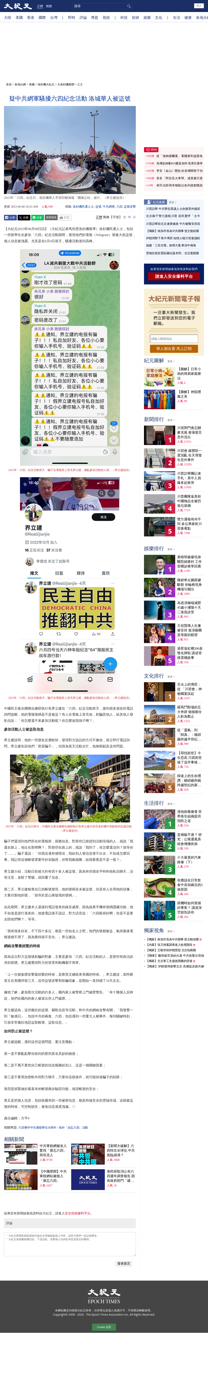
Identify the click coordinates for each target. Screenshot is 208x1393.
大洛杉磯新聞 (65, 84)
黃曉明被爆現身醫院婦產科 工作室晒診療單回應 (189, 561)
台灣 (53, 17)
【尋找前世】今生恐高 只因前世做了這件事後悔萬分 (189, 758)
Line (37, 217)
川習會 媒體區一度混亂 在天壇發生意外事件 (189, 455)
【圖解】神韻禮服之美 (189, 394)
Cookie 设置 (104, 1327)
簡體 (49, 6)
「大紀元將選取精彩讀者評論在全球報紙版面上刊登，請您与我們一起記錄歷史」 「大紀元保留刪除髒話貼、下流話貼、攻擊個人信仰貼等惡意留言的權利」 (70, 1244)
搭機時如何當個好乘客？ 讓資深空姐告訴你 (189, 907)
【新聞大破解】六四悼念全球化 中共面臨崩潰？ (121, 1150)
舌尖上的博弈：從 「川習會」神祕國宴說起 (189, 689)
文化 (158, 17)
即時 (71, 17)
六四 (119, 206)
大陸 (7, 17)
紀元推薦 (159, 202)
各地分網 (20, 84)
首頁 (9, 84)
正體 (40, 6)
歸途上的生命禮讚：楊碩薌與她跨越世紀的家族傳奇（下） (189, 780)
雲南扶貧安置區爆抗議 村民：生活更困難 (172, 253)
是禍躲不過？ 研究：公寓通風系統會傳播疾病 (189, 839)
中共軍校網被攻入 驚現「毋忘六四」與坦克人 (53, 1150)
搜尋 (128, 6)
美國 (19, 17)
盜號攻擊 (130, 206)
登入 (199, 5)
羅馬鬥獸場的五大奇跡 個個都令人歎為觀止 (189, 711)
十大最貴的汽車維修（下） (189, 860)
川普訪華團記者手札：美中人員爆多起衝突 (189, 478)
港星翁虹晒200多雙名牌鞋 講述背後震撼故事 (190, 653)
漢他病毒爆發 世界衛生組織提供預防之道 (189, 816)
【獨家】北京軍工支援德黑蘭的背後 (169, 961)
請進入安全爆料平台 (174, 276)
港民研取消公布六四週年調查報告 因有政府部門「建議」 (121, 1176)
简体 (106, 217)
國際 (42, 17)
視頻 (106, 17)
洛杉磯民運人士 (83, 206)
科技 (124, 17)
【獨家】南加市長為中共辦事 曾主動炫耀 (172, 231)
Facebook (10, 217)
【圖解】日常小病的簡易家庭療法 (189, 373)
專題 (94, 17)
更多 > (172, 202)
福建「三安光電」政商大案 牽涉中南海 (171, 245)
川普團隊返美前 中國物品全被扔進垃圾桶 (189, 501)
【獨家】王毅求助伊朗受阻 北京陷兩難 (171, 950)
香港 (30, 17)
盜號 (98, 206)
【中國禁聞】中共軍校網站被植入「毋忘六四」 (53, 1176)
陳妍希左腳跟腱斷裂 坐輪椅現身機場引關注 (189, 584)
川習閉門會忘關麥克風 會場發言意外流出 (189, 432)
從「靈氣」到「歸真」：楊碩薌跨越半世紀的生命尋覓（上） (189, 735)
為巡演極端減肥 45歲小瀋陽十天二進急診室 (189, 607)
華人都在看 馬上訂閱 (174, 349)
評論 (83, 17)
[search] (102, 6)
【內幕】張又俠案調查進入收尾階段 (169, 944)
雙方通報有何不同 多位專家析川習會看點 (189, 523)
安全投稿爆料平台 (77, 1213)
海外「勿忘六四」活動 (73, 1127)
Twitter (24, 217)
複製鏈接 (51, 217)
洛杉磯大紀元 (46, 84)
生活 (176, 17)
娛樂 (147, 17)
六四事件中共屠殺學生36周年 (37, 1127)
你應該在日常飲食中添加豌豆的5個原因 (190, 884)
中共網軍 (109, 206)
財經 (135, 17)
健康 (188, 17)
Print (64, 217)
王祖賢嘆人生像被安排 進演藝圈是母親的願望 (189, 630)
